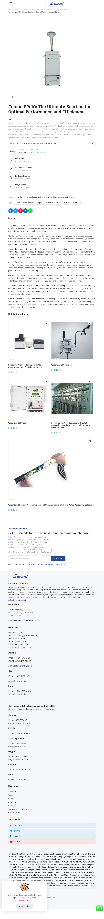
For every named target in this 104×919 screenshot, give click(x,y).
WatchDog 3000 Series (61, 365)
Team (10, 795)
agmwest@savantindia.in (20, 666)
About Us (12, 791)
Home (10, 10)
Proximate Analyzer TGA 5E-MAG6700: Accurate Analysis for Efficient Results (26, 366)
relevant (76, 203)
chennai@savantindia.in (19, 723)
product (67, 203)
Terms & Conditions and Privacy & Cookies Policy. (48, 565)
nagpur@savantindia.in (19, 759)
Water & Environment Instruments (27, 10)
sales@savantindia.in (17, 600)
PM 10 (58, 203)
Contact (11, 806)
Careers (11, 799)
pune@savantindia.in (18, 694)
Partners (12, 802)
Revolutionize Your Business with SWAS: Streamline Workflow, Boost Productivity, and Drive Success (71, 425)
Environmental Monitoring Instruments (54, 10)
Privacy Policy (14, 813)
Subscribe (57, 558)
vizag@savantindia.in (18, 746)
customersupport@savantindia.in (23, 620)
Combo (17, 203)
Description (13, 218)
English (39, 203)
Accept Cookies (24, 906)
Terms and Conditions (17, 809)
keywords (49, 203)
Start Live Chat (41, 153)
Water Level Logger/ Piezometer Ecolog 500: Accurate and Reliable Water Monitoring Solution (50, 505)
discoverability (28, 203)
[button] (9, 120)
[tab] (13, 218)
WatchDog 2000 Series (18, 423)
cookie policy (24, 900)
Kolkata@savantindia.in (19, 769)
